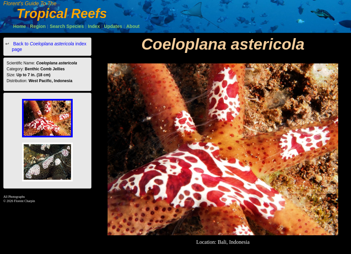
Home (19, 26)
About (132, 26)
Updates (113, 26)
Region (37, 26)
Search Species (67, 26)
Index (94, 26)
